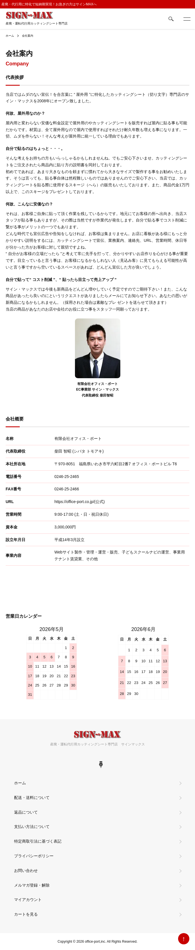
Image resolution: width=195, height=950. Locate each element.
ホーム (10, 35)
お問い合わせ (26, 870)
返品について (26, 812)
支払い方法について (32, 826)
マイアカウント (28, 899)
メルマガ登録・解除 (32, 885)
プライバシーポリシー (34, 856)
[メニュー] (186, 18)
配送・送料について (32, 797)
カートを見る (26, 914)
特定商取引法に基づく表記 (37, 841)
